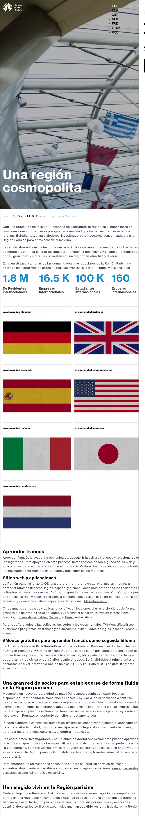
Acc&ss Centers (82, 748)
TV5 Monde (68, 613)
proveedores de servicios (122, 702)
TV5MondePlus (113, 624)
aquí (93, 715)
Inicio (6, 216)
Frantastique (27, 617)
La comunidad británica (88, 312)
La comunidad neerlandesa (19, 486)
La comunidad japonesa (89, 428)
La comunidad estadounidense (93, 370)
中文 (115, 32)
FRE (115, 23)
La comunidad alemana (17, 312)
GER (115, 14)
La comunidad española (17, 370)
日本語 (116, 28)
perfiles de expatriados (50, 806)
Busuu (69, 617)
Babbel (42, 617)
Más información (95, 601)
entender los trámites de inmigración (56, 723)
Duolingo (55, 617)
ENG (115, 10)
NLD (115, 19)
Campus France (51, 748)
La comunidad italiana (16, 428)
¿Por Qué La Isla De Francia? (28, 216)
